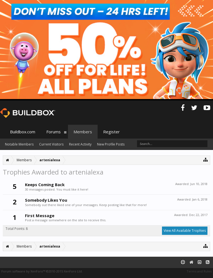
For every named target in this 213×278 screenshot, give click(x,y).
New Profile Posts (111, 144)
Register (111, 131)
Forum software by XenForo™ (42, 271)
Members (82, 131)
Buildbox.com (22, 131)
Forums (53, 131)
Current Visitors (51, 144)
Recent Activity (80, 144)
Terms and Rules (199, 271)
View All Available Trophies (185, 230)
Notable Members (19, 144)
